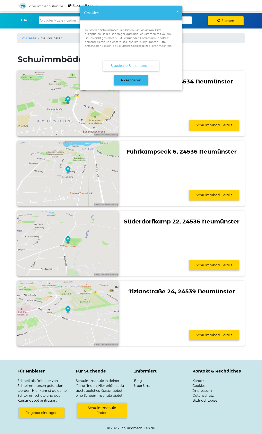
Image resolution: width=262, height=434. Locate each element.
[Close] (177, 11)
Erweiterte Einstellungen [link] (131, 66)
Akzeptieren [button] (131, 80)
